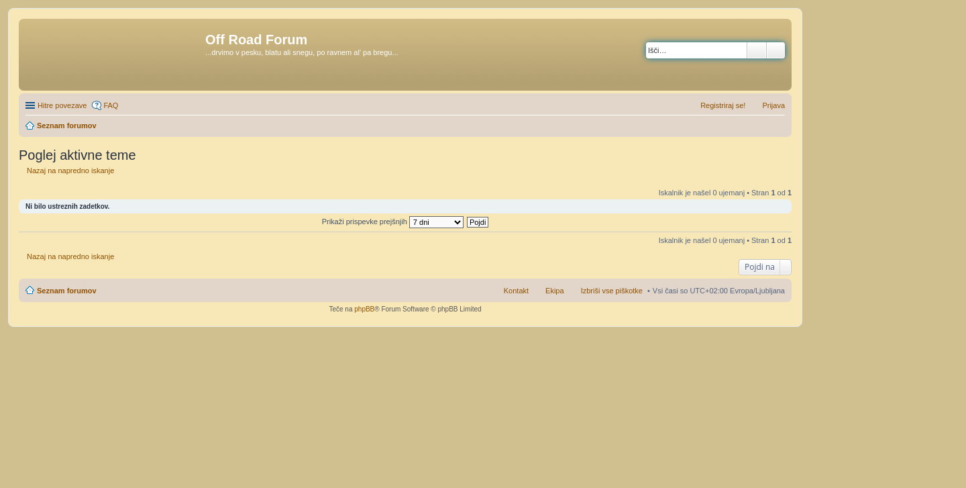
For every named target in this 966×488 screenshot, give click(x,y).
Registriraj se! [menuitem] (722, 105)
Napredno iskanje (776, 50)
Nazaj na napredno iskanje (70, 170)
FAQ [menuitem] (110, 105)
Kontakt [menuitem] (516, 291)
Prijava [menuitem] (773, 105)
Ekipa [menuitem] (554, 291)
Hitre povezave (62, 105)
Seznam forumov (67, 291)
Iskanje (757, 50)
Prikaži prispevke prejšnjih (393, 221)
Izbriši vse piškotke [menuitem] (612, 291)
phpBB (364, 309)
